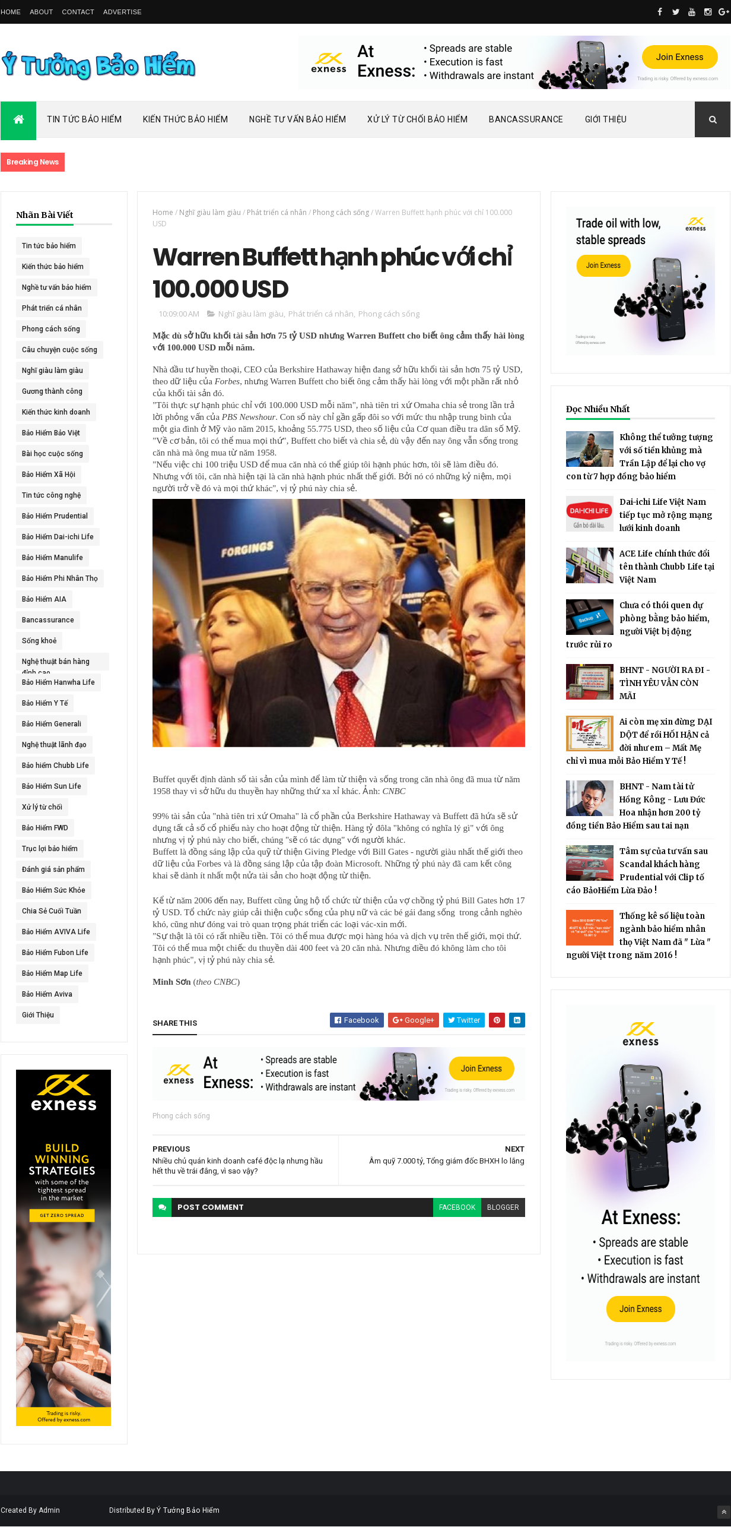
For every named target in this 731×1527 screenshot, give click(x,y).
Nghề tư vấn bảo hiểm (56, 287)
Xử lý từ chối (42, 807)
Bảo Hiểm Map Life (52, 973)
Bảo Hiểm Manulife (52, 558)
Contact (78, 11)
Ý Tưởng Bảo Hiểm (188, 1510)
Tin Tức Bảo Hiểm (84, 119)
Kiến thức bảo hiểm (53, 267)
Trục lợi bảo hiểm (50, 849)
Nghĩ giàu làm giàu (52, 370)
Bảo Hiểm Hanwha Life (58, 682)
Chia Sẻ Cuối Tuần (51, 911)
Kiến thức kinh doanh (56, 412)
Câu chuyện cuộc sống (59, 350)
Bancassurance (526, 119)
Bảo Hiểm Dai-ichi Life (58, 537)
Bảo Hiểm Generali (51, 724)
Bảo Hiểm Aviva (47, 994)
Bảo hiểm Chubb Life (55, 765)
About (41, 11)
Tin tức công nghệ (51, 495)
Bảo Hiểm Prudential (55, 516)
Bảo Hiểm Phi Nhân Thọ (60, 578)
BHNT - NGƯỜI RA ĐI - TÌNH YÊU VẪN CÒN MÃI (664, 683)
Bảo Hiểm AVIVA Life (56, 932)
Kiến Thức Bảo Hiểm (185, 119)
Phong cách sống (51, 329)
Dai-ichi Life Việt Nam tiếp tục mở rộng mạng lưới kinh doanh (666, 515)
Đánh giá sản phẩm (53, 869)
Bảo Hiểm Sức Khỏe (53, 890)
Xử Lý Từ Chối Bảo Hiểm (417, 119)
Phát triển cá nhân (52, 308)
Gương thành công (52, 391)
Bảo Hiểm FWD (45, 828)
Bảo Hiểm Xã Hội (48, 474)
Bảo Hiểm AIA (44, 599)
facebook (457, 1207)
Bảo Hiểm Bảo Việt (51, 433)
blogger (503, 1207)
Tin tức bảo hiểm (49, 246)
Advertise (122, 11)
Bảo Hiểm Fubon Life (55, 953)
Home (11, 11)
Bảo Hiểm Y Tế (45, 703)
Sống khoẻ (39, 641)
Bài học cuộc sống (52, 454)
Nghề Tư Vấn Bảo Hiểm (297, 119)
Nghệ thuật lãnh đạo (54, 745)
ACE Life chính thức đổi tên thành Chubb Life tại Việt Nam (666, 567)
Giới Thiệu (606, 119)
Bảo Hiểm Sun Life (51, 786)
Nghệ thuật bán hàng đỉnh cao (56, 664)
